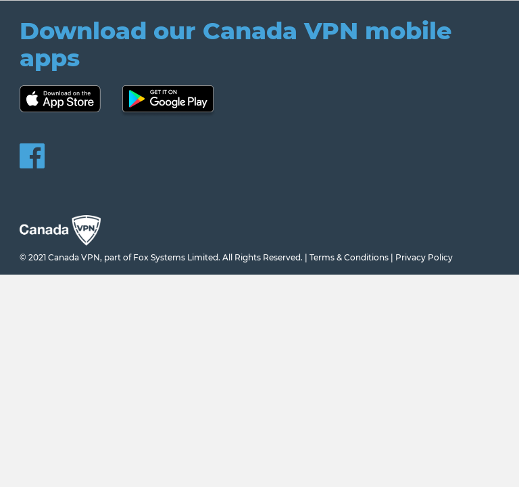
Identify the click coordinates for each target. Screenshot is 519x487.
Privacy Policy (424, 257)
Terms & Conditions (349, 257)
